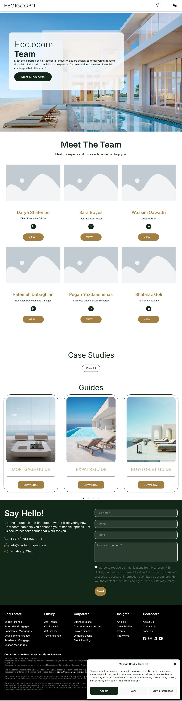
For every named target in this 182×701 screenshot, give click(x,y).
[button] (175, 664)
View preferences (162, 690)
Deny (133, 690)
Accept (104, 690)
